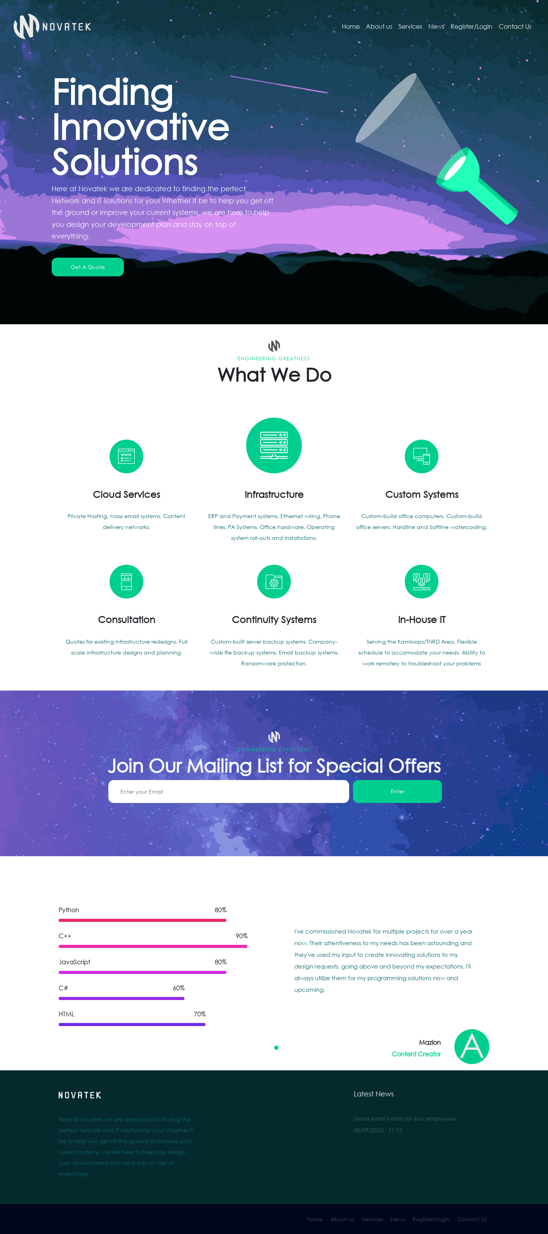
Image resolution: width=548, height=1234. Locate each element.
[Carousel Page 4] (297, 1047)
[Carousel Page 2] (283, 1047)
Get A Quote (88, 267)
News (436, 26)
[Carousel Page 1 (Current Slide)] (276, 1047)
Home (351, 26)
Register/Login (471, 26)
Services (410, 26)
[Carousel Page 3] (290, 1047)
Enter (397, 791)
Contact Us (515, 26)
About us (379, 26)
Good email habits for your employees (405, 1118)
